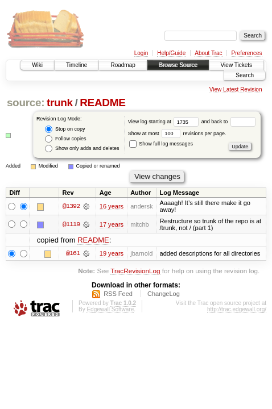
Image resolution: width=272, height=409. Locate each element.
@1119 (71, 224)
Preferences (247, 53)
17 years (111, 224)
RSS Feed (118, 293)
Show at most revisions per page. (177, 133)
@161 (73, 253)
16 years (111, 206)
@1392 (71, 206)
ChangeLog (163, 293)
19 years (111, 253)
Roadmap (122, 65)
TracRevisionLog (135, 270)
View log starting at (164, 121)
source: (25, 102)
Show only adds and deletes (82, 148)
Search (245, 75)
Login (141, 53)
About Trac (208, 53)
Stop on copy (65, 129)
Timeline (76, 65)
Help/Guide (171, 53)
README (102, 102)
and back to (228, 121)
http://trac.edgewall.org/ (236, 309)
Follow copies (65, 139)
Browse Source (178, 65)
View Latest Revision (235, 89)
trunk (60, 102)
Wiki (37, 65)
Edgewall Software (110, 309)
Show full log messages (161, 144)
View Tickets (236, 65)
